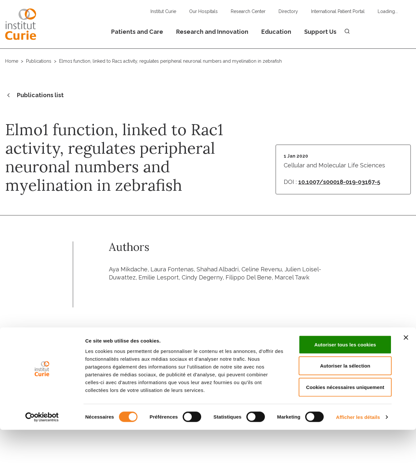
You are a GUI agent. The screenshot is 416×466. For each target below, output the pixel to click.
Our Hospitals (203, 11)
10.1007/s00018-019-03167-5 (339, 181)
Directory (288, 11)
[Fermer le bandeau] (406, 373)
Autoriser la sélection (345, 402)
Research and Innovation (212, 31)
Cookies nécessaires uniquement (345, 423)
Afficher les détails (358, 453)
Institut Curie (163, 11)
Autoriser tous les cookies (345, 380)
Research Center (248, 11)
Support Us (320, 31)
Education (276, 31)
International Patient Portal (338, 11)
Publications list (34, 95)
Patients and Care (137, 31)
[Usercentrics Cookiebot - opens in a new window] (42, 453)
